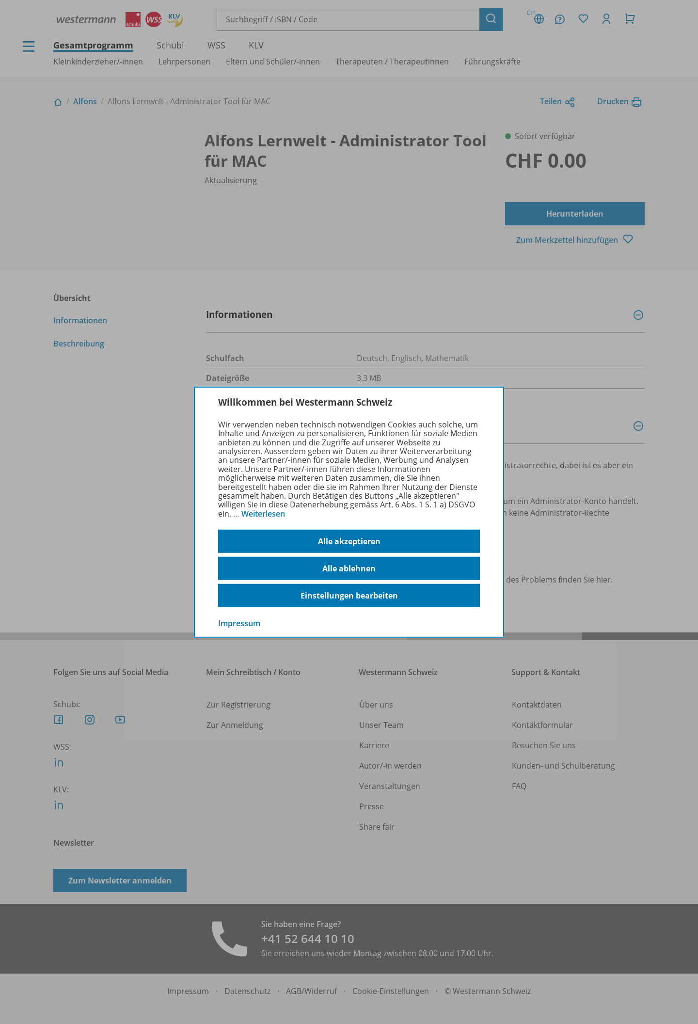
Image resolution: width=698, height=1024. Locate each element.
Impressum (239, 623)
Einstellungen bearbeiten (349, 595)
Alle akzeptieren (349, 541)
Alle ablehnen (349, 568)
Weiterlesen (263, 513)
